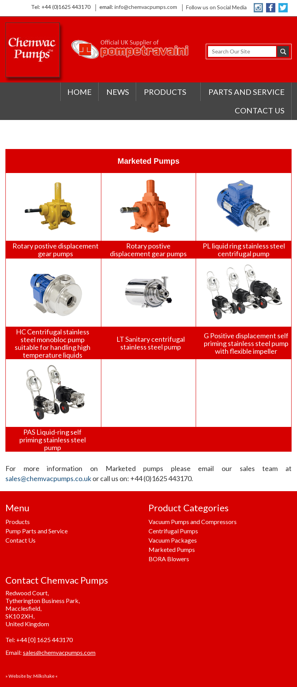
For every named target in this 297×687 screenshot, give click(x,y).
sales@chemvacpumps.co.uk (48, 478)
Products (17, 521)
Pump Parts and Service (36, 531)
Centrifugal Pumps (173, 531)
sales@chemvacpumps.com (59, 652)
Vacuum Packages (172, 540)
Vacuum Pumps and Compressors (192, 521)
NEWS (117, 91)
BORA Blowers (168, 558)
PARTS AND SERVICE (246, 91)
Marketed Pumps (171, 549)
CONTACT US (260, 110)
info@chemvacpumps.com (145, 6)
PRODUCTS (165, 91)
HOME (79, 91)
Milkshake (44, 676)
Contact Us (20, 540)
